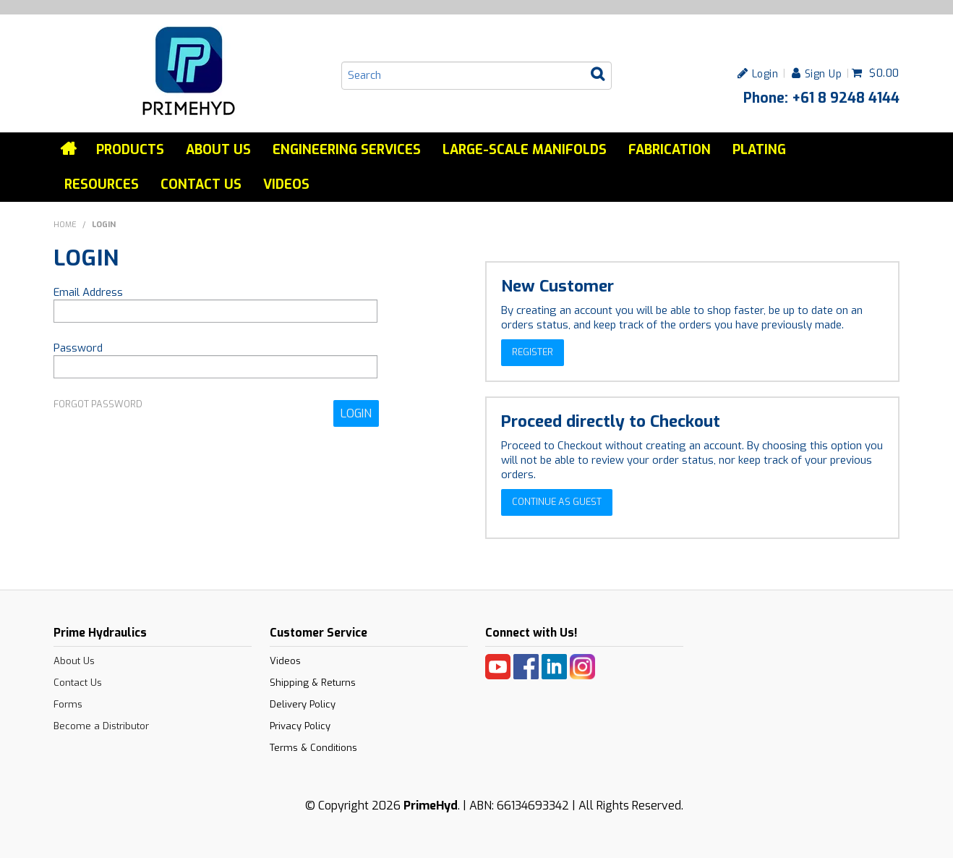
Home (69, 149)
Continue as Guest (557, 502)
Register (532, 352)
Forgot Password (98, 404)
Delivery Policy (303, 704)
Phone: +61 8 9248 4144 (821, 97)
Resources (101, 184)
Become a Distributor (101, 726)
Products (130, 149)
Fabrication (669, 149)
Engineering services (347, 149)
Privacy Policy (300, 726)
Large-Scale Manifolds (525, 149)
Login (765, 73)
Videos (286, 184)
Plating (759, 149)
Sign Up (823, 73)
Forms (68, 704)
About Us (218, 149)
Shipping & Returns (313, 682)
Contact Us (201, 184)
